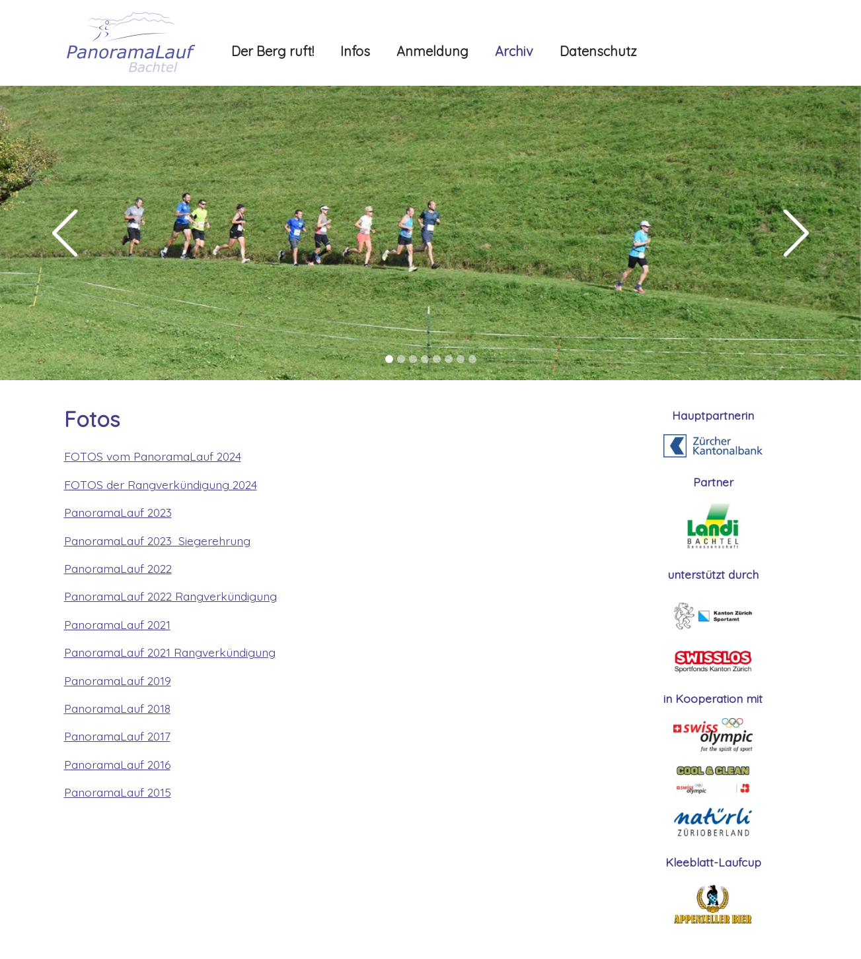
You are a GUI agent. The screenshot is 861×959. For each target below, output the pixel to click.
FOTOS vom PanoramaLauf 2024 (152, 456)
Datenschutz (598, 51)
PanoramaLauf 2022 (118, 568)
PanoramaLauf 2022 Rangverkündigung (170, 596)
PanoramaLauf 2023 (118, 512)
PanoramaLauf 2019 (117, 680)
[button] (64, 233)
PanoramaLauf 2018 (117, 708)
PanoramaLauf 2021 (117, 624)
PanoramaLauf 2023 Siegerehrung (157, 540)
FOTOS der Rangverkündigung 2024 (160, 484)
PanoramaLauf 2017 (117, 736)
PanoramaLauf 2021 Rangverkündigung (170, 652)
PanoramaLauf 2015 (117, 792)
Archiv (514, 51)
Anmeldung (432, 51)
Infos (355, 51)
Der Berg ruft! (272, 51)
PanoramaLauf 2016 (117, 764)
